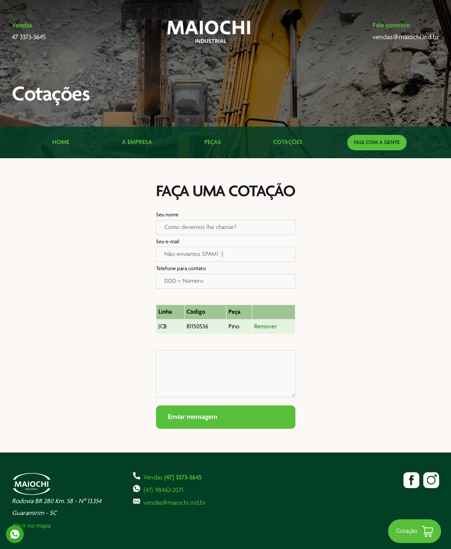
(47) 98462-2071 (158, 489)
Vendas (167, 476)
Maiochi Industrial (209, 31)
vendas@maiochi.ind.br (169, 502)
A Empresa (137, 142)
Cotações (288, 142)
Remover (265, 327)
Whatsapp (15, 534)
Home (60, 142)
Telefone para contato (181, 269)
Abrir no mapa (31, 525)
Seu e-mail (167, 242)
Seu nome (167, 215)
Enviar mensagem (192, 417)
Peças (212, 142)
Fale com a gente (377, 143)
